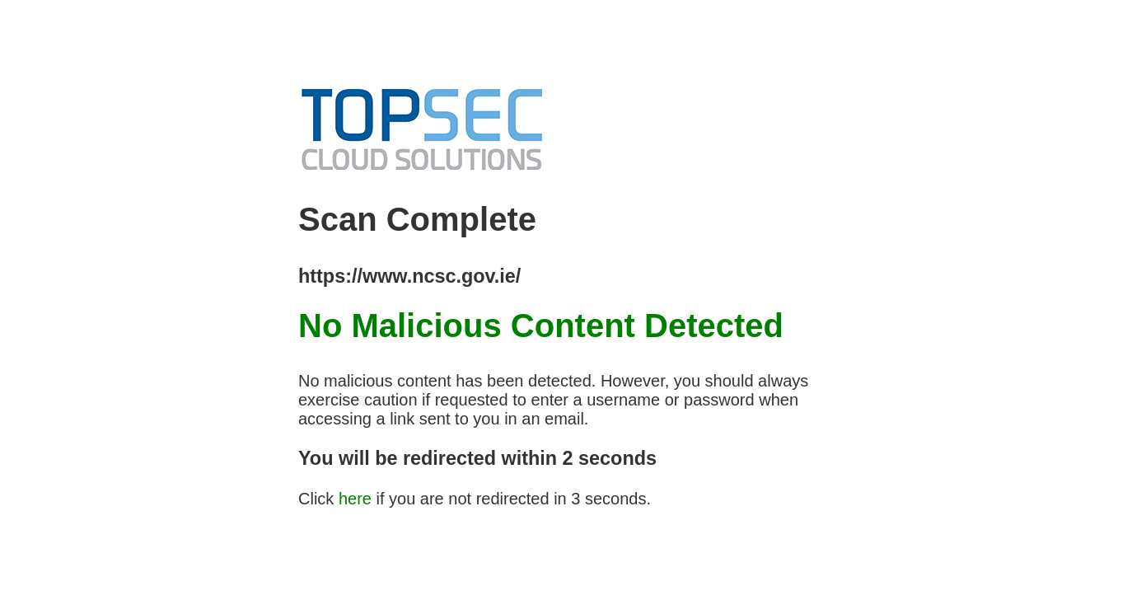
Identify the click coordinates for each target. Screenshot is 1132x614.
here (355, 499)
